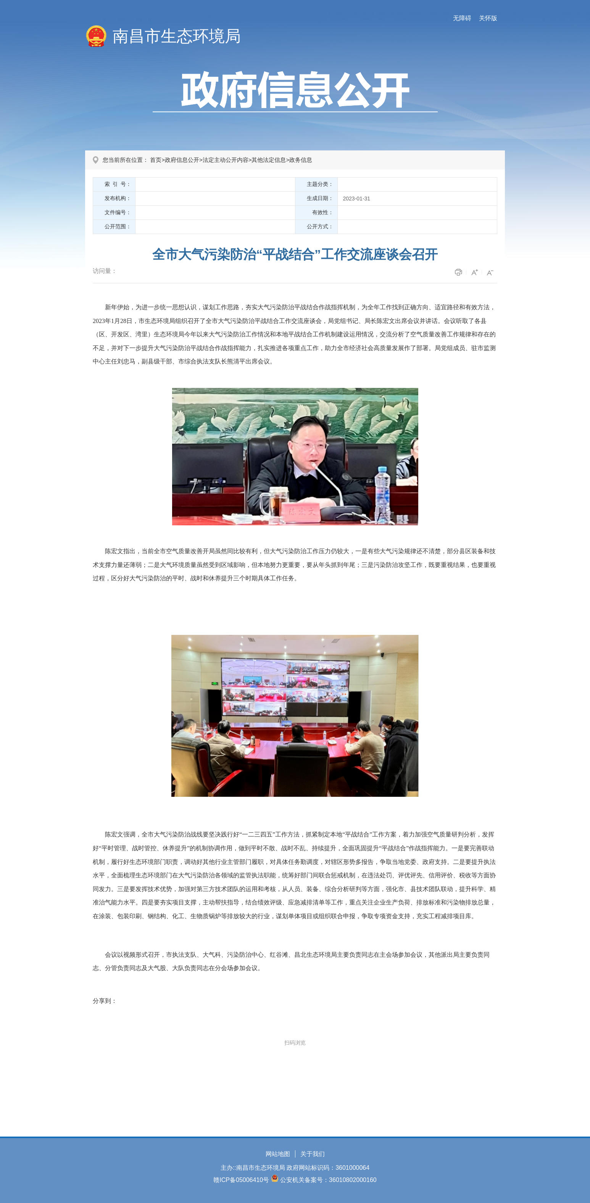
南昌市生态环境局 (177, 36)
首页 (155, 160)
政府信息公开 (182, 160)
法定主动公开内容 (225, 160)
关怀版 (488, 18)
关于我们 (312, 1154)
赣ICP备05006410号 (241, 1180)
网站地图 (278, 1154)
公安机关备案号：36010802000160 (328, 1180)
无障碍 (462, 18)
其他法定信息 (268, 160)
